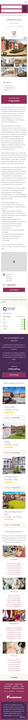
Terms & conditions (9, 691)
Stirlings (7, 442)
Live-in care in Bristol (14, 666)
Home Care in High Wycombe (14, 604)
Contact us (7, 688)
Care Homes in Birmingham (14, 564)
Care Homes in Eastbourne (14, 572)
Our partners (7, 686)
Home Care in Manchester (14, 606)
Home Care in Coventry (14, 602)
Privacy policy (20, 691)
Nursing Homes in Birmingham (14, 628)
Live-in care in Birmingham (14, 662)
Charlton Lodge (9, 407)
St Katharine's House (11, 477)
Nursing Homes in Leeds (14, 632)
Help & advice (19, 684)
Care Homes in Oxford (14, 574)
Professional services (18, 688)
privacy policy (7, 715)
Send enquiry (14, 290)
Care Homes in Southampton (14, 568)
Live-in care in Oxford (14, 664)
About (22, 686)
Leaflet (25, 270)
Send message (14, 375)
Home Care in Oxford (14, 596)
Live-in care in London (14, 660)
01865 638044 (14, 368)
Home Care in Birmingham (14, 600)
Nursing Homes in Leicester (14, 636)
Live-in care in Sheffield (14, 670)
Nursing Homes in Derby (14, 634)
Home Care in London (14, 598)
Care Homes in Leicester (14, 566)
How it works (9, 684)
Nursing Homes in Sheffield (14, 630)
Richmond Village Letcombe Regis (13, 513)
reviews (19, 26)
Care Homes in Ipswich (14, 570)
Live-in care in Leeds (14, 668)
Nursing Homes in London (14, 638)
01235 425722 (14, 100)
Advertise (16, 686)
